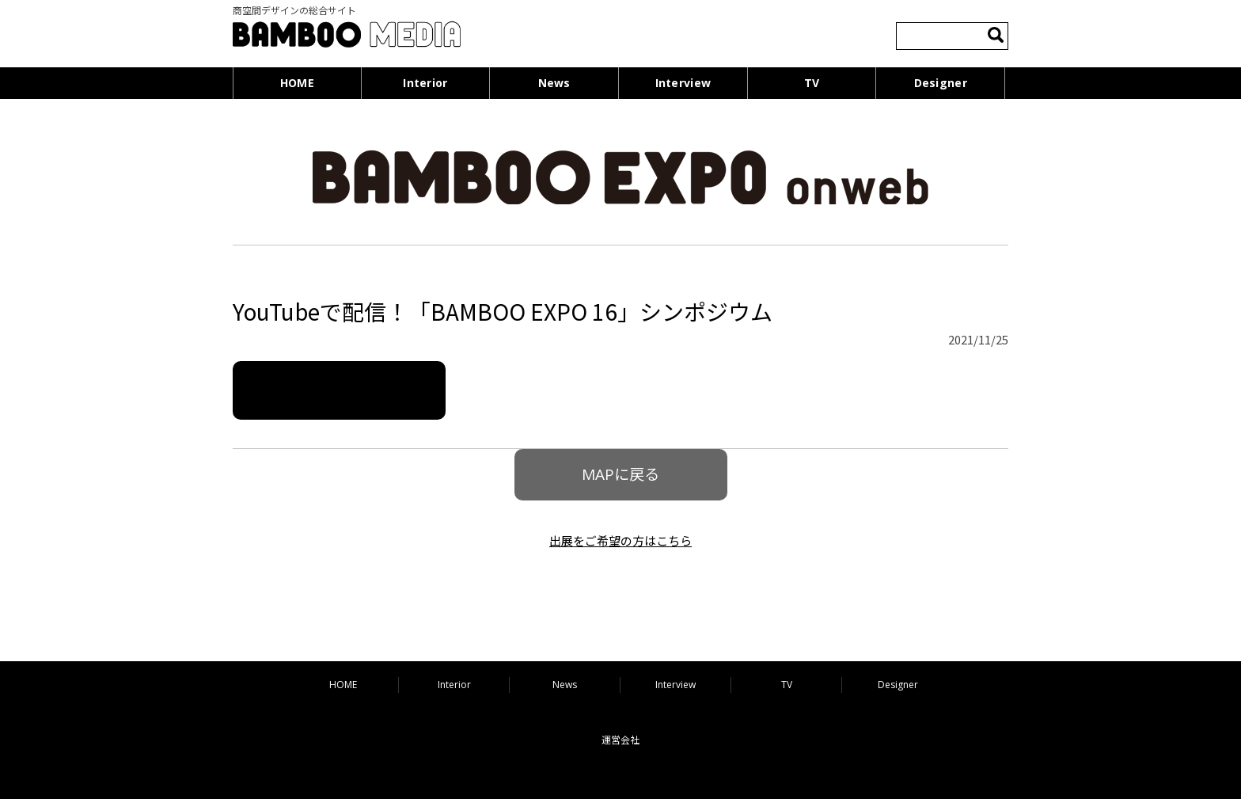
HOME (297, 82)
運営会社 (620, 740)
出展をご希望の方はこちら (620, 541)
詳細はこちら (339, 390)
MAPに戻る (620, 474)
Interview (683, 82)
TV (812, 82)
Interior (425, 82)
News (554, 82)
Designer (940, 82)
